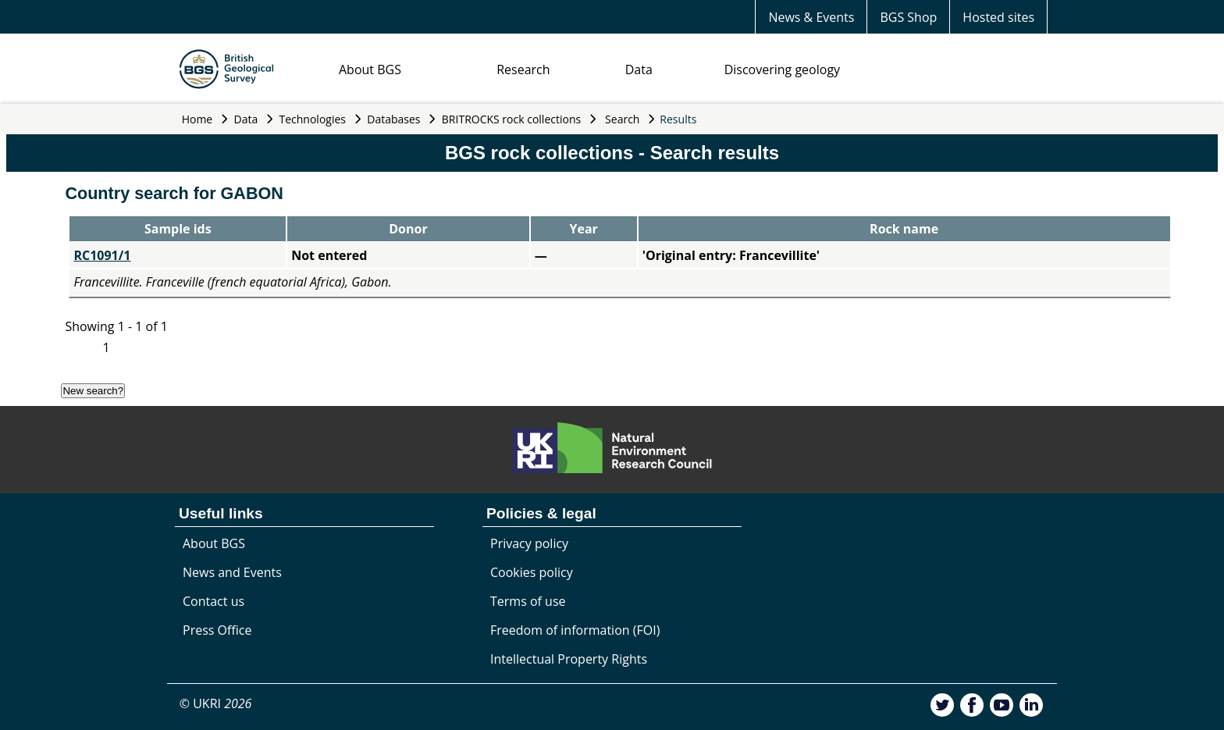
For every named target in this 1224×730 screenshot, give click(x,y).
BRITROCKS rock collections (511, 119)
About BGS (370, 69)
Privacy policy (529, 543)
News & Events (811, 17)
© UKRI (216, 703)
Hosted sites (998, 17)
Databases (393, 119)
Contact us (213, 601)
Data (639, 69)
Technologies (313, 119)
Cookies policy (531, 572)
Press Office (217, 630)
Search (622, 119)
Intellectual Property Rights (568, 659)
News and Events (232, 572)
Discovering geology (782, 69)
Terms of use (528, 601)
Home (197, 119)
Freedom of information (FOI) (575, 630)
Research (523, 69)
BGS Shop (908, 17)
